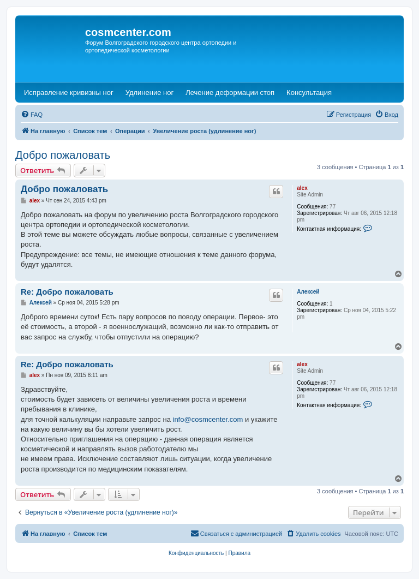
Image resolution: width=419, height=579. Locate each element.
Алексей (308, 292)
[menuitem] (32, 114)
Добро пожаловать (62, 155)
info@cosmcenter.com (208, 419)
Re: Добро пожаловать (67, 291)
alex (302, 188)
